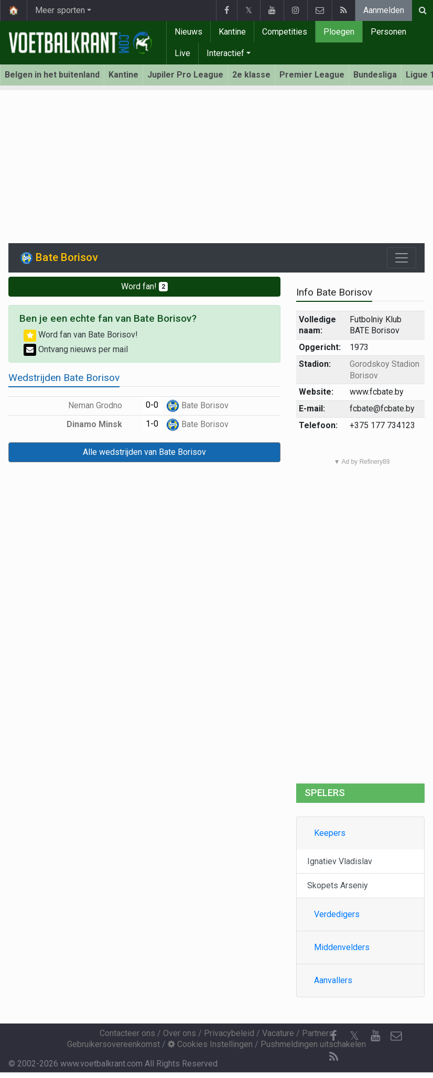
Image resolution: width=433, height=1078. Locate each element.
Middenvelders (342, 947)
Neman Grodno (102, 405)
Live (182, 53)
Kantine (232, 32)
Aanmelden (383, 10)
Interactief (225, 53)
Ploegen (338, 32)
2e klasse (251, 75)
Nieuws (188, 32)
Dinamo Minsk (102, 424)
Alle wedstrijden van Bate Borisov (144, 452)
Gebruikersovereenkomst (113, 1044)
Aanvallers (333, 980)
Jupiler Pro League (185, 75)
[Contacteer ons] (396, 1036)
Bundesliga (375, 75)
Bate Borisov (197, 405)
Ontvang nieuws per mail (76, 349)
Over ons (179, 1033)
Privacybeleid (229, 1033)
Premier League (311, 75)
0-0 (152, 405)
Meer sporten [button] (60, 10)
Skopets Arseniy (337, 885)
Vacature (278, 1033)
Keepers (329, 833)
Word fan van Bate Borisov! (81, 335)
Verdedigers (337, 914)
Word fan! (144, 286)
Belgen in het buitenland (52, 75)
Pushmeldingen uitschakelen (313, 1044)
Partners (317, 1033)
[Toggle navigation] (401, 257)
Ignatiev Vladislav (339, 861)
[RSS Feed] (333, 1057)
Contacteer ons (127, 1033)
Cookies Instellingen (210, 1044)
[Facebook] (333, 1036)
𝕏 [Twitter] (354, 1035)
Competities (284, 32)
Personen (388, 32)
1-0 (152, 424)
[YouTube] (375, 1036)
